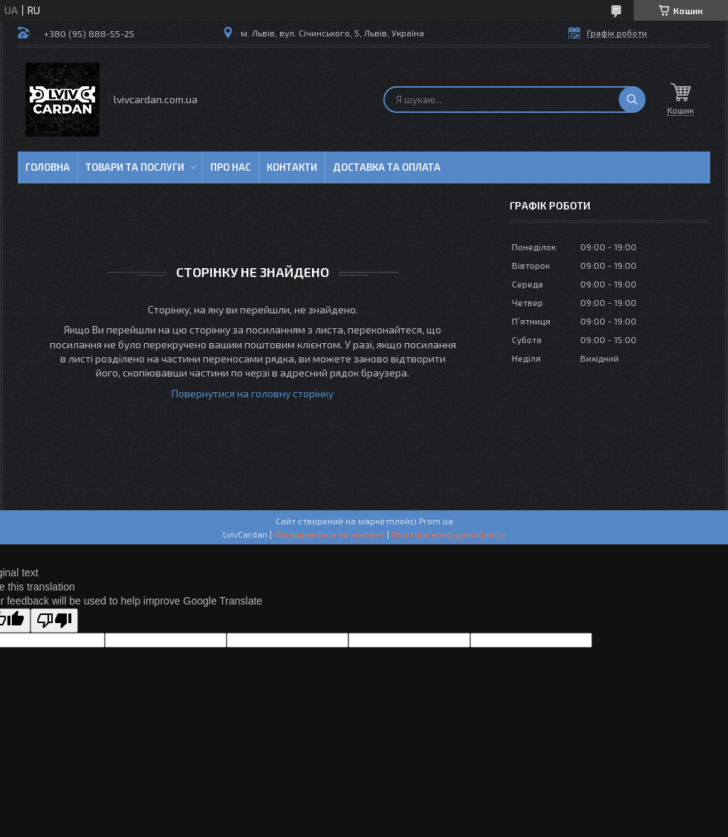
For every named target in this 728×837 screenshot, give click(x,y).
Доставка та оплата (387, 167)
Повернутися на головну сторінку (253, 393)
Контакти (292, 167)
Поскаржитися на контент (329, 534)
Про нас (230, 167)
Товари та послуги (134, 167)
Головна (47, 167)
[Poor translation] (54, 620)
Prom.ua (436, 520)
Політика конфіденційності (448, 534)
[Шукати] (632, 99)
